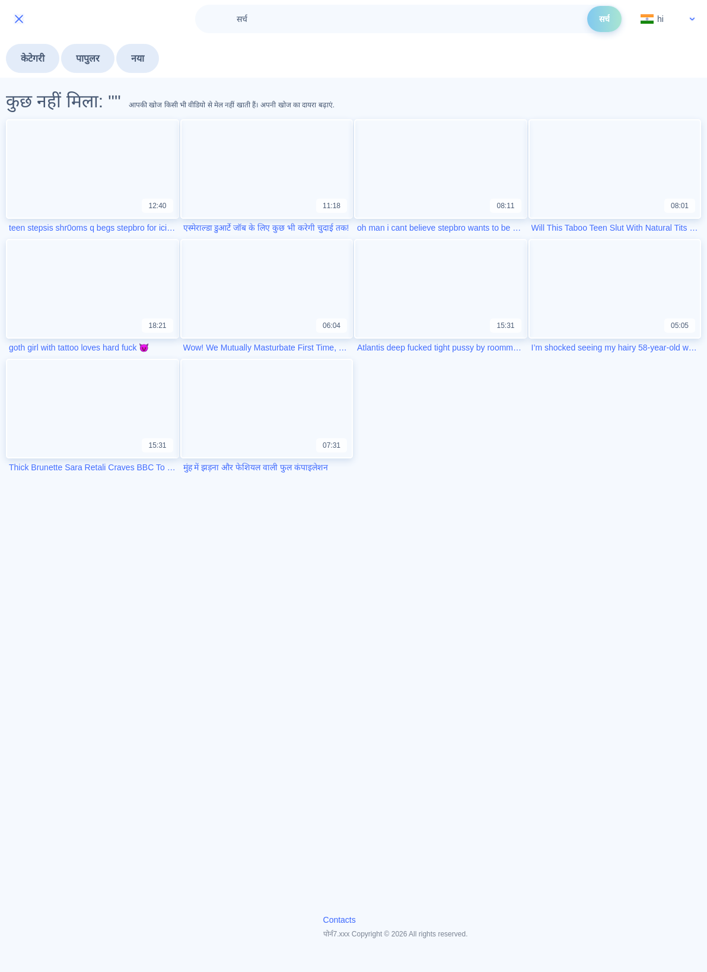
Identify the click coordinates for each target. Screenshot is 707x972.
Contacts (339, 920)
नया (137, 58)
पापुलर (88, 58)
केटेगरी (32, 58)
